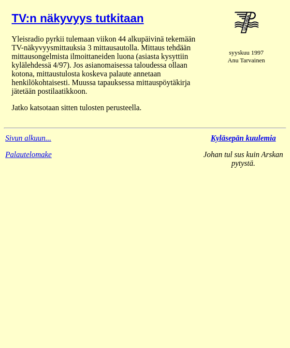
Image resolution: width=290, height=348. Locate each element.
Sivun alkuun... (28, 138)
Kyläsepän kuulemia (243, 138)
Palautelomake (28, 154)
